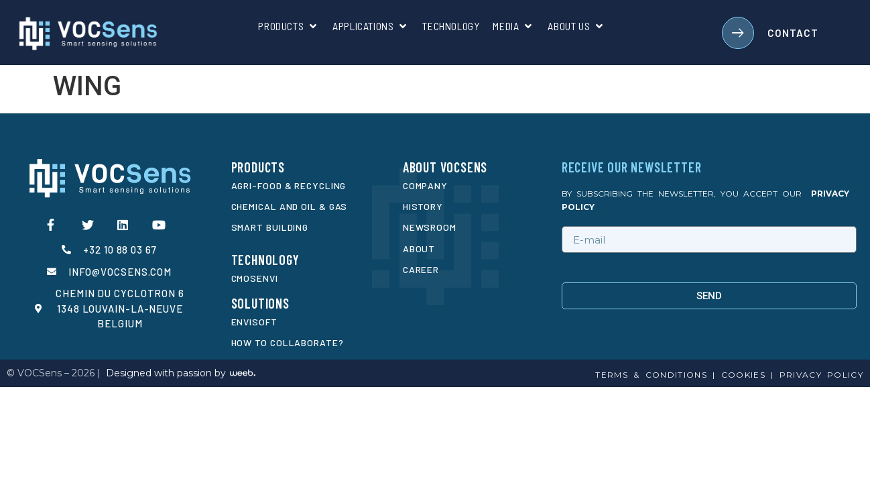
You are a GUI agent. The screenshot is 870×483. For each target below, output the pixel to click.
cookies (740, 375)
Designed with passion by (166, 373)
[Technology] (451, 26)
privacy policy (821, 375)
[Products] (288, 26)
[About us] (576, 26)
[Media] (513, 26)
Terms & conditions (650, 375)
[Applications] (371, 26)
